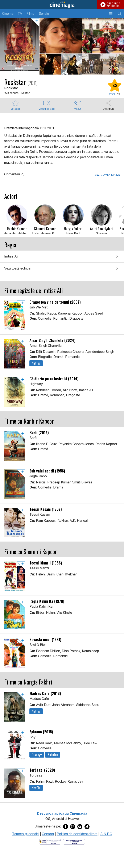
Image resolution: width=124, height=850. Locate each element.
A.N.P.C (106, 834)
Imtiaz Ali (11, 256)
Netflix (36, 363)
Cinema (7, 13)
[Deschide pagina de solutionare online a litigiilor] (74, 841)
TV (20, 13)
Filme (30, 13)
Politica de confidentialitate (77, 834)
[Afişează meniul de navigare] (110, 13)
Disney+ (37, 754)
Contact (48, 834)
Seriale (44, 13)
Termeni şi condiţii (25, 834)
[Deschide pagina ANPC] (50, 841)
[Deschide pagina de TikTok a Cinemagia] (87, 826)
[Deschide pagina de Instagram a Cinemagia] (72, 826)
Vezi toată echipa (17, 268)
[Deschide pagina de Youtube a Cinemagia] (79, 826)
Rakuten (52, 754)
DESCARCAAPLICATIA (113, 5)
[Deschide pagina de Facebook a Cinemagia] (65, 826)
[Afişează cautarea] (119, 13)
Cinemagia (62, 4)
